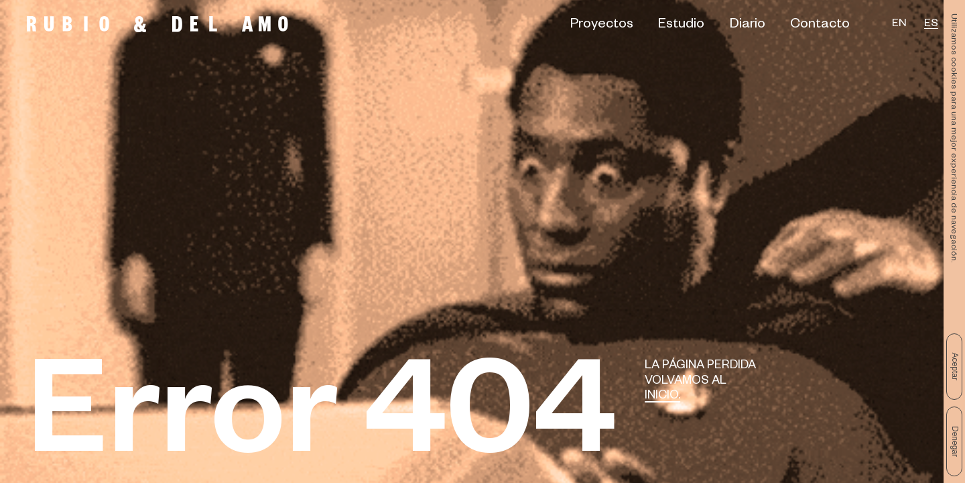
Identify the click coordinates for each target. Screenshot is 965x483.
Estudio (681, 26)
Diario (747, 26)
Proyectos (601, 26)
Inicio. (662, 396)
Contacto (820, 26)
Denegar (955, 441)
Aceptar (955, 366)
